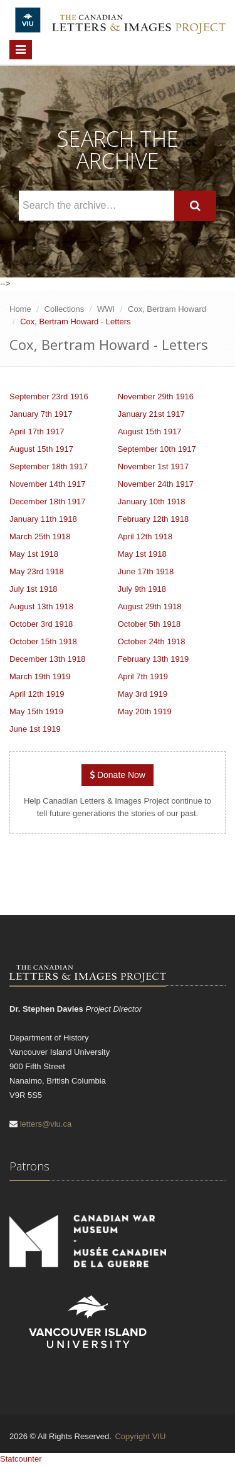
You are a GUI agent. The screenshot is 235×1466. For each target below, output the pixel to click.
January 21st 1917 (151, 414)
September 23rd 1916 (48, 396)
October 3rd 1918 (41, 624)
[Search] (195, 206)
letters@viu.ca (46, 1124)
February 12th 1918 (153, 519)
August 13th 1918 (41, 606)
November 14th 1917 (47, 484)
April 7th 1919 (143, 676)
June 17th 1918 (146, 571)
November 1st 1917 (153, 466)
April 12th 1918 (145, 536)
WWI (106, 309)
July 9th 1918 (142, 589)
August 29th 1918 (150, 606)
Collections (64, 309)
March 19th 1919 (40, 676)
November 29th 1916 (156, 396)
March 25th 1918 (40, 536)
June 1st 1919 (35, 729)
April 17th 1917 (36, 431)
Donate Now (117, 775)
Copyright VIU (140, 1436)
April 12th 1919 (36, 694)
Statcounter (21, 1459)
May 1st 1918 (33, 554)
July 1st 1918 (33, 589)
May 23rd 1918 (36, 571)
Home (20, 309)
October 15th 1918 (43, 641)
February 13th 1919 (153, 659)
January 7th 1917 (40, 414)
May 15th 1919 (36, 711)
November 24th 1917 (156, 484)
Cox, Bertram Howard (167, 309)
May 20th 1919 (145, 711)
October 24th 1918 (151, 641)
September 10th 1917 (157, 449)
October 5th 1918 (149, 624)
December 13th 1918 (47, 659)
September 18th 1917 (48, 466)
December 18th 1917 (47, 501)
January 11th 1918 (43, 519)
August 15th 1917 (150, 431)
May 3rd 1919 (143, 694)
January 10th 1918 (151, 501)
